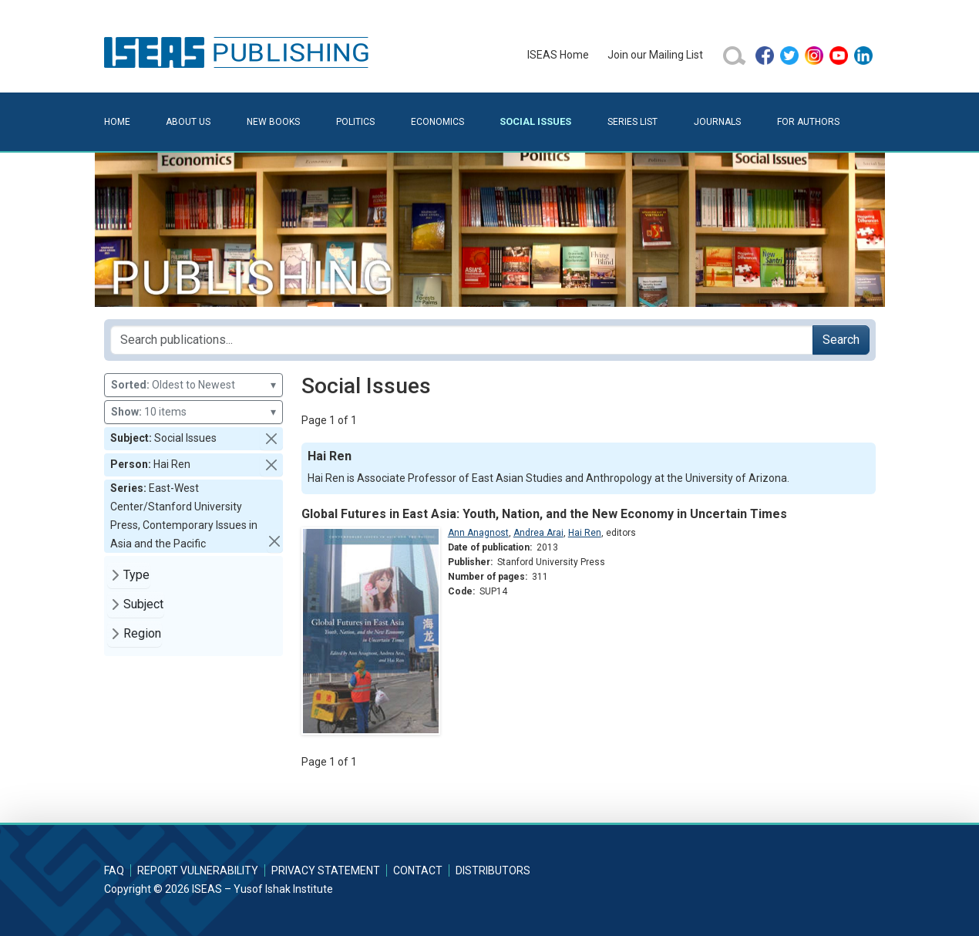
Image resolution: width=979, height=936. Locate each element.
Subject (143, 604)
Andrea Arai (538, 532)
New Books (273, 121)
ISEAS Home (558, 55)
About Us (188, 121)
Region (142, 633)
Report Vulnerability (197, 870)
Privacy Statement (325, 870)
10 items (193, 412)
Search (841, 339)
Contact (417, 870)
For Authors (808, 121)
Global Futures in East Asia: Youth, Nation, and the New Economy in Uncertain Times (544, 514)
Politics (355, 121)
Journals (717, 121)
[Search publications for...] (461, 340)
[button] (271, 438)
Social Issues (535, 121)
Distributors (493, 870)
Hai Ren (584, 532)
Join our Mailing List (655, 55)
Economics (437, 121)
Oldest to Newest (193, 385)
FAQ (114, 870)
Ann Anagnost (478, 532)
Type (136, 574)
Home (117, 121)
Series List (632, 121)
